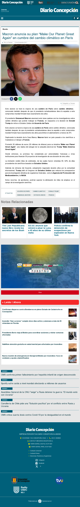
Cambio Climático (39, 191)
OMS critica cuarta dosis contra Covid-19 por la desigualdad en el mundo (36, 415)
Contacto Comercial (35, 451)
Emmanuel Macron (23, 195)
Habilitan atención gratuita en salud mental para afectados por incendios (32, 344)
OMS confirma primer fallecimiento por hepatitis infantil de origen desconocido (38, 374)
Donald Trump (54, 191)
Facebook (40, 463)
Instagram (40, 460)
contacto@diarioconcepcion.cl (41, 441)
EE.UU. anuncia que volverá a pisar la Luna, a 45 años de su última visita (39, 229)
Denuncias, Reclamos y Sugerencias (40, 456)
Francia (51, 195)
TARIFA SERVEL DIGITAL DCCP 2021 (41, 444)
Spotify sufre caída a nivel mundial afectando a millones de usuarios (33, 383)
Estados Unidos (39, 195)
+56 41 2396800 (56, 438)
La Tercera (9, 42)
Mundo (4, 371)
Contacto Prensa (34, 453)
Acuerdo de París (23, 191)
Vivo (40, 292)
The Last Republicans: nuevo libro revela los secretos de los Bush (13, 228)
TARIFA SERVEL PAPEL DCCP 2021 (41, 446)
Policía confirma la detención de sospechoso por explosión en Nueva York (64, 230)
